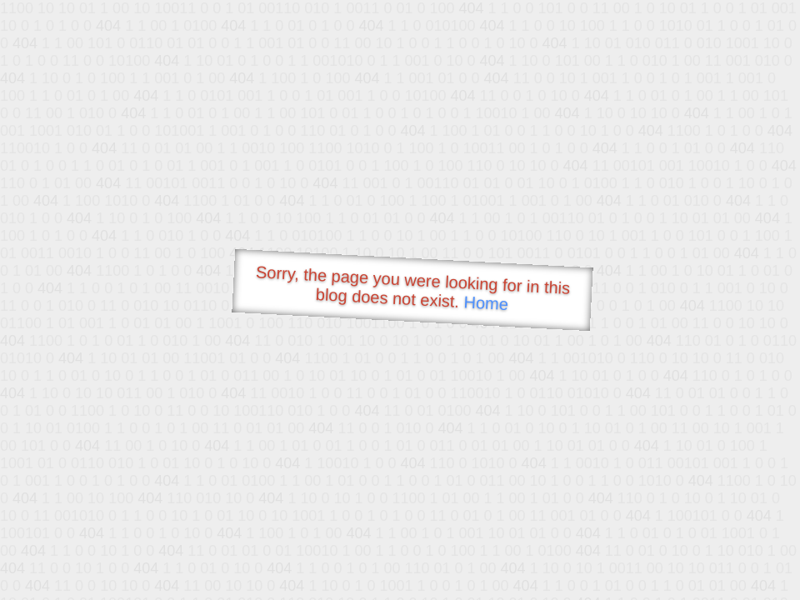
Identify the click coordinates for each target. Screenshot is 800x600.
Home (485, 302)
